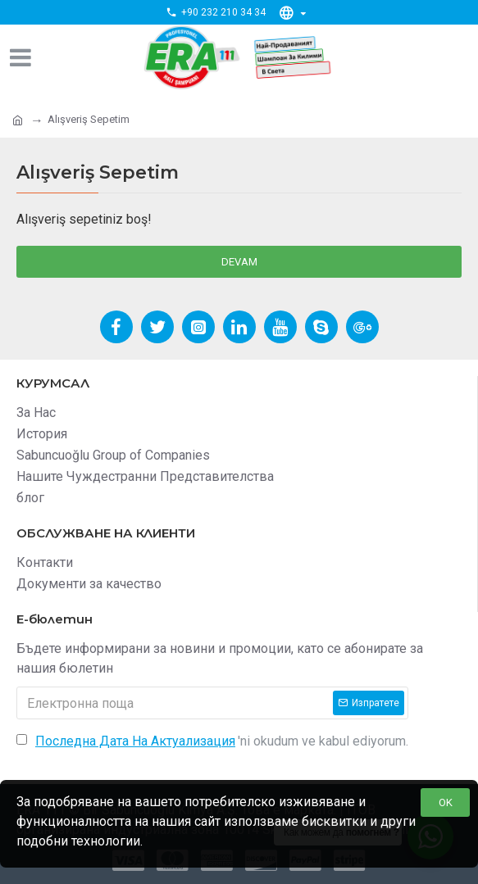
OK (446, 802)
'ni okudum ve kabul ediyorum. (212, 741)
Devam (239, 262)
